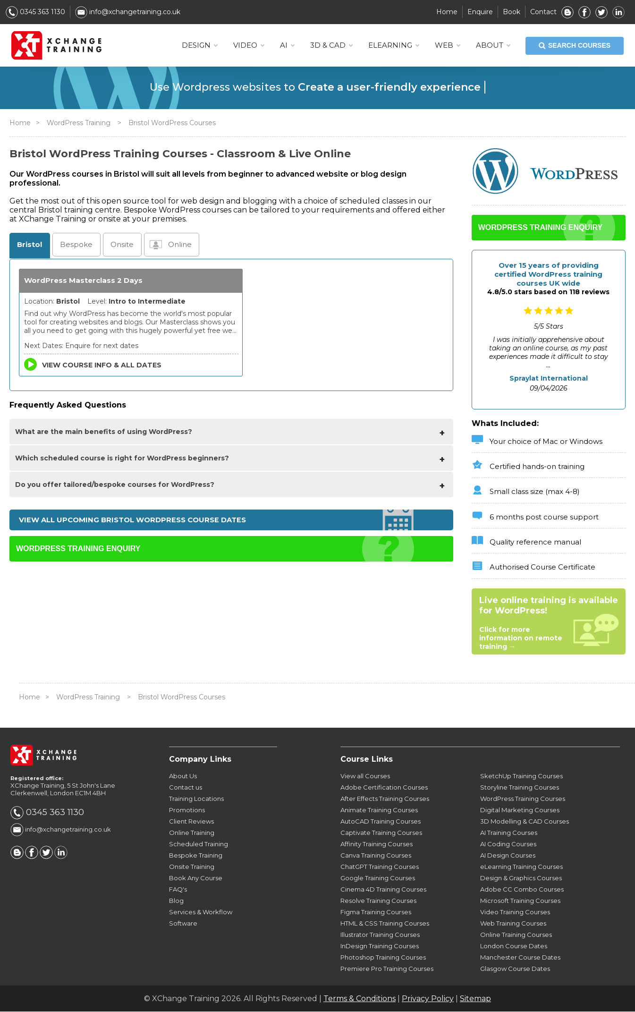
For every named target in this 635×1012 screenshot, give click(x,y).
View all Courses (365, 776)
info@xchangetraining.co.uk (127, 12)
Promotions (187, 810)
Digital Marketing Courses (519, 810)
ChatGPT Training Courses (379, 867)
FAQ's (178, 889)
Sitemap (475, 999)
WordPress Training (78, 123)
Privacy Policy (428, 999)
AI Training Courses (508, 833)
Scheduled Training (198, 844)
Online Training (191, 833)
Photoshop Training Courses (383, 957)
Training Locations (196, 799)
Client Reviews (191, 821)
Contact (543, 12)
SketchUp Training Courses (521, 776)
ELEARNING (393, 45)
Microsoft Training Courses (520, 901)
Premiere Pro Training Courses (386, 969)
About (493, 45)
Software (183, 923)
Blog (176, 901)
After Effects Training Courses (384, 799)
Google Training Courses (377, 878)
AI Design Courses (507, 855)
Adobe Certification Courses (384, 787)
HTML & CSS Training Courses (384, 923)
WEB (447, 45)
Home (446, 12)
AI (287, 45)
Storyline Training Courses (519, 787)
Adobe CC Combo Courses (522, 889)
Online (176, 244)
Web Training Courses (513, 923)
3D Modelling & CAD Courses (524, 821)
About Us (183, 776)
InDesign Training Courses (379, 946)
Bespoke (74, 244)
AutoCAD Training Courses (380, 821)
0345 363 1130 (35, 12)
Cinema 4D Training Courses (383, 889)
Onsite (118, 244)
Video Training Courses (515, 912)
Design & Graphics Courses (521, 878)
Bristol (29, 244)
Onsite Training (191, 867)
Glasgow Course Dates (515, 969)
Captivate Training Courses (381, 833)
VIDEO (248, 45)
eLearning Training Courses (521, 867)
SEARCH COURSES (574, 46)
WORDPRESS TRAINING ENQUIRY (78, 550)
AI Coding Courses (508, 844)
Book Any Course (195, 878)
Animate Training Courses (379, 810)
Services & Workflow (200, 912)
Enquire (480, 12)
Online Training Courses (516, 935)
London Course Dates (513, 946)
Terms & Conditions (359, 999)
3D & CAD (331, 45)
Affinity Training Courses (376, 844)
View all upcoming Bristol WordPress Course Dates (132, 520)
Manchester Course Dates (520, 957)
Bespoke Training (195, 855)
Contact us (185, 787)
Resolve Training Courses (378, 901)
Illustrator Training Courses (380, 935)
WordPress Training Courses (522, 799)
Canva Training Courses (375, 855)
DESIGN (199, 45)
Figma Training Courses (375, 912)
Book (511, 12)
